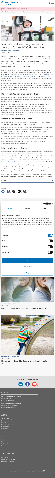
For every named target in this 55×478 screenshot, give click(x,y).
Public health (5, 421)
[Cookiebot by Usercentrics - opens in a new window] (45, 204)
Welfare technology (7, 425)
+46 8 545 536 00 (11, 398)
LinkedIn (4, 444)
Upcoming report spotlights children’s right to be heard (23, 308)
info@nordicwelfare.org (8, 400)
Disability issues (6, 423)
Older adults (5, 426)
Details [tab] (27, 208)
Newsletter (4, 446)
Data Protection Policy (8, 459)
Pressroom (4, 457)
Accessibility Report (7, 461)
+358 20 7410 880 (11, 405)
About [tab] (45, 208)
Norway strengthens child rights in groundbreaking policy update (24, 362)
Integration (5, 428)
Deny (27, 273)
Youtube (4, 442)
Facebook (4, 440)
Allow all (27, 261)
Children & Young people (9, 419)
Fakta (3, 181)
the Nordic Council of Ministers (33, 471)
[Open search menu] (49, 3)
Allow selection (27, 266)
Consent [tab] (10, 208)
